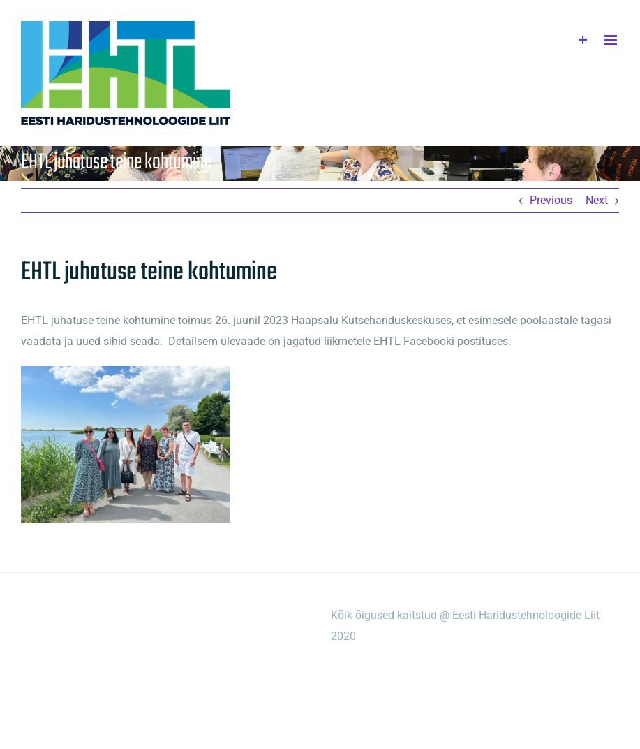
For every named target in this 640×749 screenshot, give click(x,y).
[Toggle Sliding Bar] (583, 40)
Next (597, 200)
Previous (551, 200)
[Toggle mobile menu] (611, 40)
